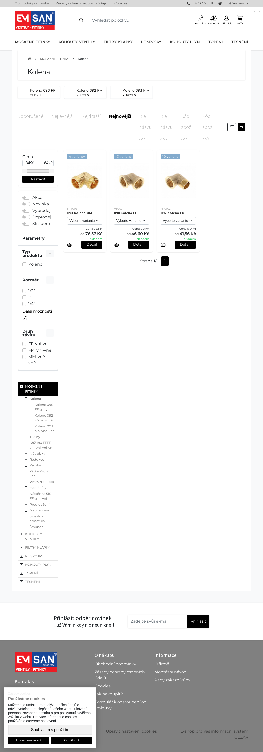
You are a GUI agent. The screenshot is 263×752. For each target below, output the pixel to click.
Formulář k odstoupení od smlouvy (121, 705)
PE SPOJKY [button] (34, 556)
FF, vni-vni (38, 343)
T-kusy (35, 437)
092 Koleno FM (173, 213)
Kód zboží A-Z (186, 127)
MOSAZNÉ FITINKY (32, 42)
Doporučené (30, 116)
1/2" (31, 290)
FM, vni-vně (39, 350)
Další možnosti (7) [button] (37, 314)
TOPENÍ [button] (31, 573)
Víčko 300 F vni (42, 482)
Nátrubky (37, 453)
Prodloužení (40, 504)
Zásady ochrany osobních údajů (81, 3)
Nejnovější (120, 116)
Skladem (41, 223)
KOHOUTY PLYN (185, 42)
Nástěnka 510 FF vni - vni (40, 496)
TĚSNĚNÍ (239, 42)
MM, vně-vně (37, 359)
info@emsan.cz (235, 3)
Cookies (120, 3)
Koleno (35, 264)
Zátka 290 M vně (39, 473)
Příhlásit (198, 621)
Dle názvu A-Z (145, 127)
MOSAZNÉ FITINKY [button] (34, 388)
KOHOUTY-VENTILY (77, 42)
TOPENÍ (215, 42)
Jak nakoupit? (109, 694)
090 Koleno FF (125, 213)
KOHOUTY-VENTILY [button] (34, 536)
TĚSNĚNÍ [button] (32, 582)
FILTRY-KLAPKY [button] (37, 547)
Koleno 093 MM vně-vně (45, 428)
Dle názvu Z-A (166, 127)
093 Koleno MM (79, 213)
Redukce (37, 459)
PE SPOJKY (151, 42)
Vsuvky (35, 465)
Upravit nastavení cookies (131, 731)
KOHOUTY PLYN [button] (38, 564)
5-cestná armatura (37, 518)
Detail (92, 244)
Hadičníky (38, 488)
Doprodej (41, 217)
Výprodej (41, 210)
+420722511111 (203, 3)
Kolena (83, 59)
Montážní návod (170, 672)
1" (29, 297)
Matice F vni (39, 510)
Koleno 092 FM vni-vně (44, 417)
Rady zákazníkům (172, 680)
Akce (37, 197)
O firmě (161, 664)
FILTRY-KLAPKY (118, 42)
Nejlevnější (62, 116)
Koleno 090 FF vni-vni (44, 407)
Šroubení (37, 527)
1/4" (31, 303)
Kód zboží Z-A (208, 127)
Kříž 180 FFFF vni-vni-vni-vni (41, 445)
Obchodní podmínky (32, 3)
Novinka (40, 204)
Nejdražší (91, 116)
